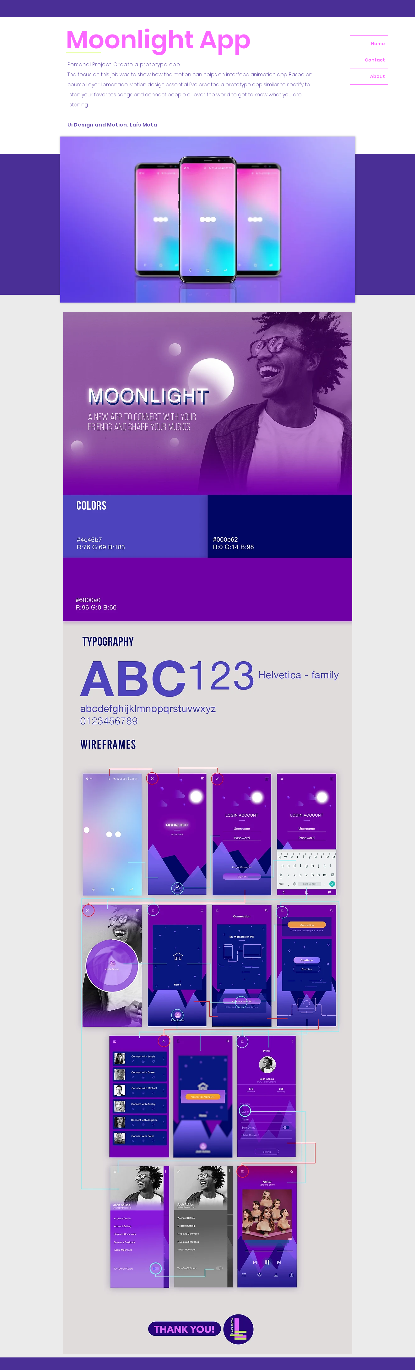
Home (378, 43)
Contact (375, 60)
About (377, 76)
